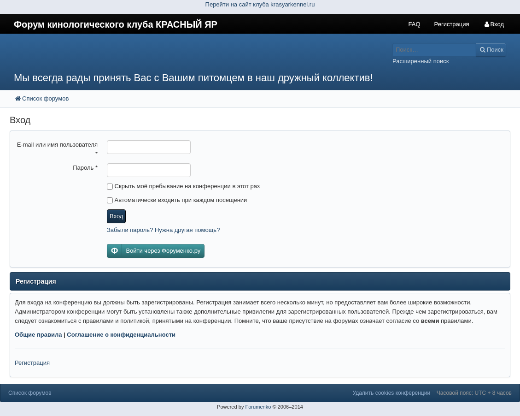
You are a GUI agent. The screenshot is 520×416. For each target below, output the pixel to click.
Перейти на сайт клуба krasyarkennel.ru (260, 4)
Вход (116, 216)
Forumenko (258, 407)
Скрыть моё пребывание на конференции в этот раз (183, 186)
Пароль (85, 167)
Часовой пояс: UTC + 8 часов (474, 393)
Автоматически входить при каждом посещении (177, 199)
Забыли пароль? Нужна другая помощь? (163, 229)
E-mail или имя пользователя (57, 149)
